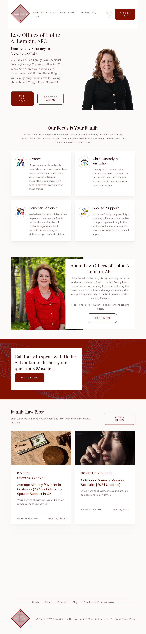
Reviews (85, 12)
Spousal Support (32, 477)
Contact (36, 16)
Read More (25, 519)
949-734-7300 (125, 14)
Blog (94, 12)
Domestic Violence (97, 473)
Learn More (102, 318)
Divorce (24, 473)
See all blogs (119, 418)
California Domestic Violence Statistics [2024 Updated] (103, 482)
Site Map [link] (115, 619)
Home (35, 12)
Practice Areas (50, 98)
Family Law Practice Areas (63, 12)
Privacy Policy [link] (128, 619)
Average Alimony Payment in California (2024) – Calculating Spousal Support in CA (41, 489)
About (44, 12)
